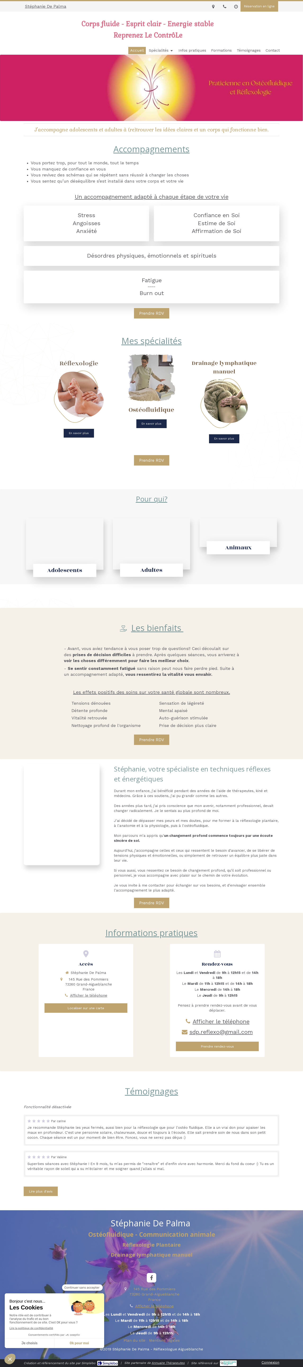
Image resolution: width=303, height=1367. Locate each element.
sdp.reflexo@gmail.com (221, 1032)
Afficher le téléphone (88, 995)
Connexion (270, 1362)
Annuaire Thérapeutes (168, 1363)
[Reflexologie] (79, 397)
